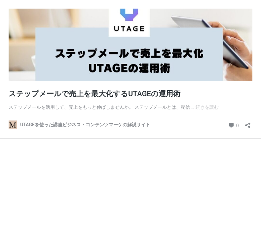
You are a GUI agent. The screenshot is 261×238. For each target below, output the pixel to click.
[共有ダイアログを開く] (247, 123)
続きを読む (207, 107)
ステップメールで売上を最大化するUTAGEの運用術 (94, 94)
